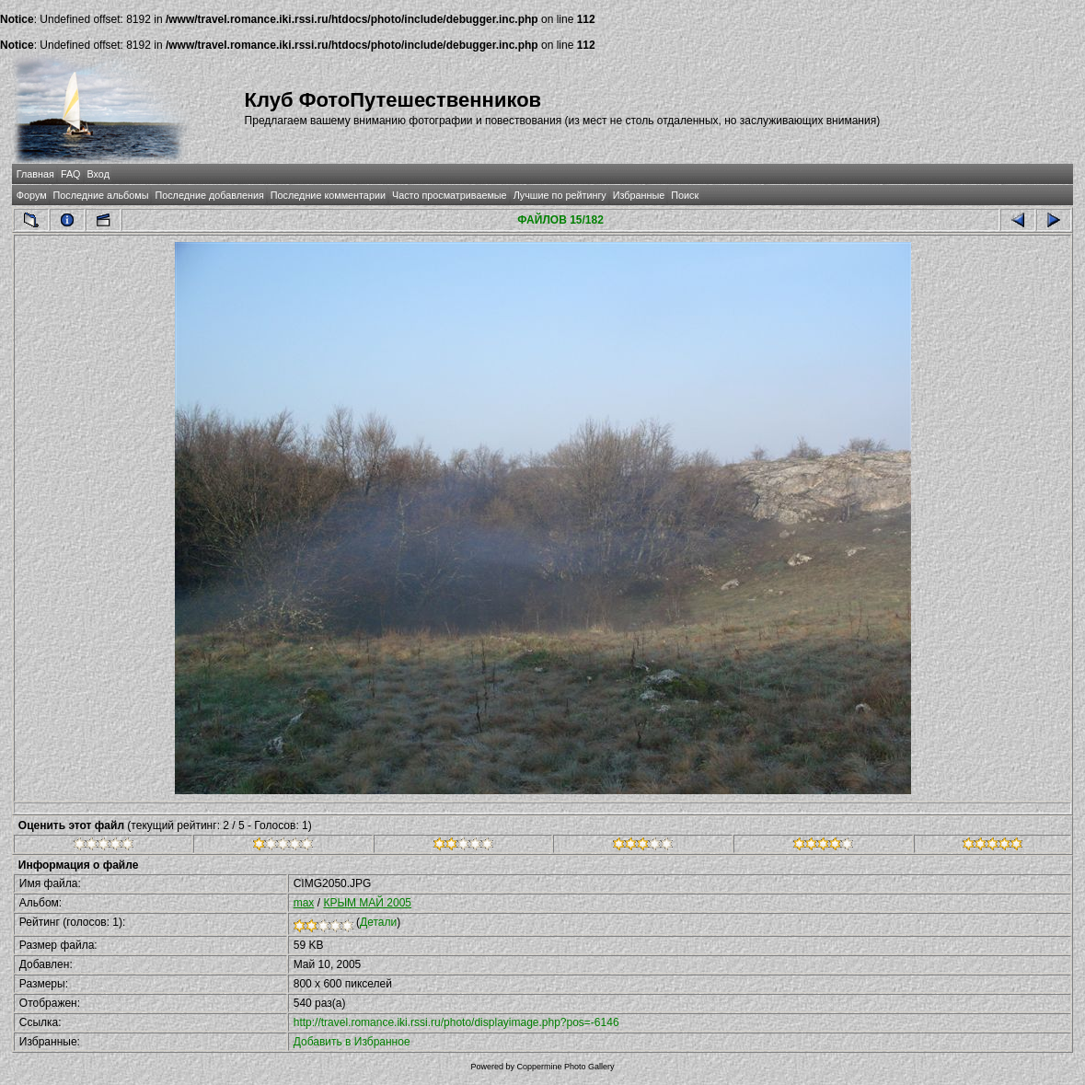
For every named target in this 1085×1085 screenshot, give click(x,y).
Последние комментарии (328, 195)
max (304, 902)
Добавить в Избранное (352, 1041)
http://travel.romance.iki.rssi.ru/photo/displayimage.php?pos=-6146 (456, 1022)
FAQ (71, 173)
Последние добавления (209, 195)
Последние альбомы (101, 195)
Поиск (684, 195)
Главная (35, 173)
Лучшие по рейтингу (560, 195)
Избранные (638, 195)
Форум (32, 195)
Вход (98, 173)
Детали (378, 922)
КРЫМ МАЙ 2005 (367, 902)
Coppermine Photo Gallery (565, 1066)
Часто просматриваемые (449, 195)
